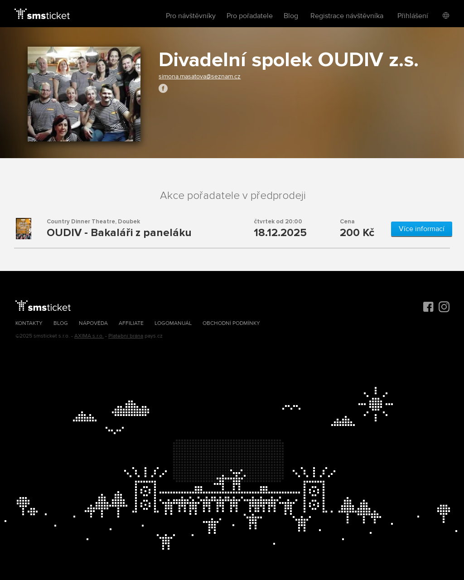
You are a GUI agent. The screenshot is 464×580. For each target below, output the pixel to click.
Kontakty (29, 323)
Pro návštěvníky (191, 15)
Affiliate (131, 323)
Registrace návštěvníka (346, 15)
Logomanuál (173, 323)
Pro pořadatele (250, 15)
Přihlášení (412, 15)
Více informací (422, 228)
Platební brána (125, 336)
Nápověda (93, 323)
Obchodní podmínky (231, 323)
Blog (291, 15)
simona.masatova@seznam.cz (200, 76)
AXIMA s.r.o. (89, 336)
